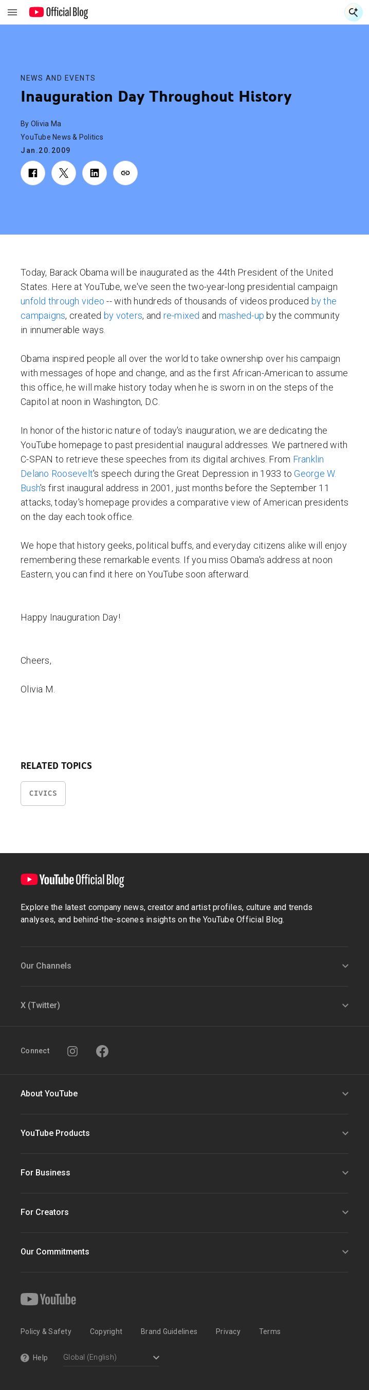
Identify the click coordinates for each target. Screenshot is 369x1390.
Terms (270, 1331)
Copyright (106, 1331)
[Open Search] (353, 12)
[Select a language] (111, 1358)
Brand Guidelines (169, 1331)
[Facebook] (102, 1051)
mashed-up (241, 315)
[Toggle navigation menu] (12, 12)
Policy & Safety (46, 1331)
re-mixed (181, 315)
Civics (43, 793)
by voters (123, 315)
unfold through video (62, 301)
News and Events (58, 78)
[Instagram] (72, 1051)
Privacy (228, 1331)
